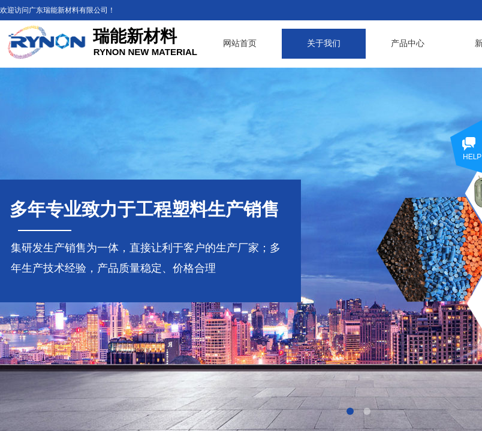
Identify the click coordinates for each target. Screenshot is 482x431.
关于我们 (324, 43)
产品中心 (407, 43)
